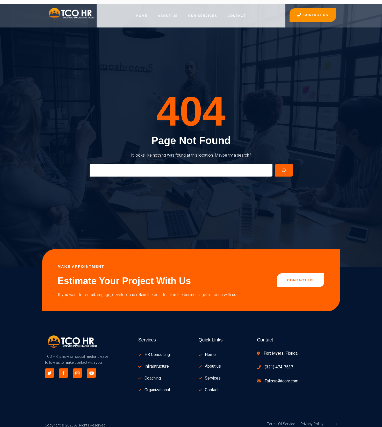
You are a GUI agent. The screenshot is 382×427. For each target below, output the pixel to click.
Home (141, 11)
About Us (168, 11)
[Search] (284, 166)
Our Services (202, 11)
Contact (236, 11)
